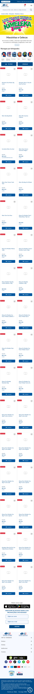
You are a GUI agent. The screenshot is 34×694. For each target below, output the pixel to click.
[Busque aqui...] (15, 10)
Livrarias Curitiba (4, 13)
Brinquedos (11, 13)
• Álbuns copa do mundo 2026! (24, 1)
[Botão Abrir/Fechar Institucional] (31, 637)
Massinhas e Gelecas (19, 13)
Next (32, 56)
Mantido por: (12, 692)
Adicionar (8, 95)
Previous (2, 56)
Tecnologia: (22, 692)
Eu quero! (17, 626)
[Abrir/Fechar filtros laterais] (8, 64)
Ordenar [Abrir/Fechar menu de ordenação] (25, 64)
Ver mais (17, 44)
